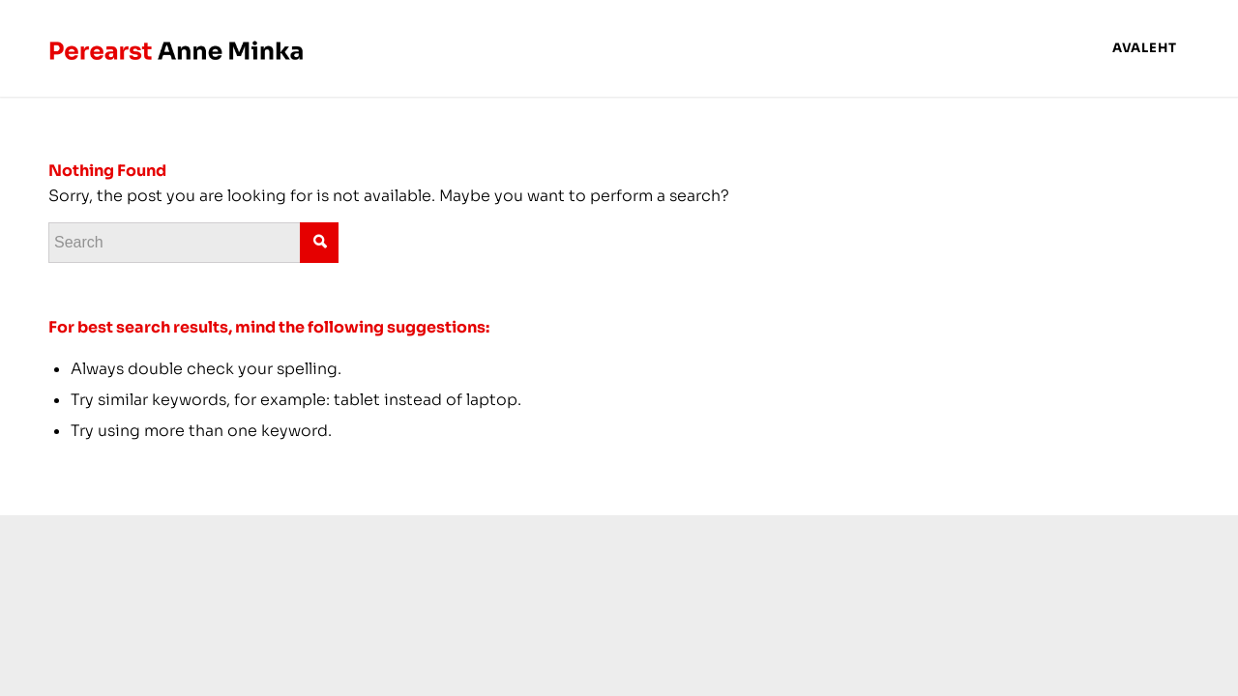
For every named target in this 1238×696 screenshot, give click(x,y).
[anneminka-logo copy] (177, 48)
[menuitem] (1145, 48)
